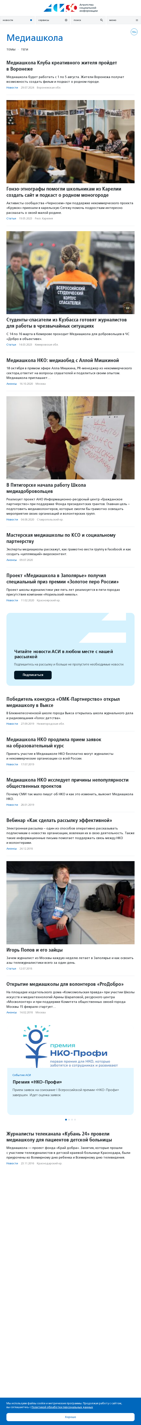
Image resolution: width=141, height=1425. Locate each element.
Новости (12, 87)
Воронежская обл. (49, 87)
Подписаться (32, 675)
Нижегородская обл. (50, 723)
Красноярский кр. (48, 600)
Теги (24, 49)
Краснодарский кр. (49, 1163)
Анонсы (11, 383)
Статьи (11, 218)
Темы (10, 49)
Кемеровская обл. (46, 344)
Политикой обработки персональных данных (62, 1407)
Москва (41, 383)
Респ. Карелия (44, 218)
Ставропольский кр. (50, 519)
